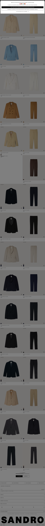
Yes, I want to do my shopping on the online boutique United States (22, 7)
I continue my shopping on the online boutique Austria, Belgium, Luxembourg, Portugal (22, 9)
